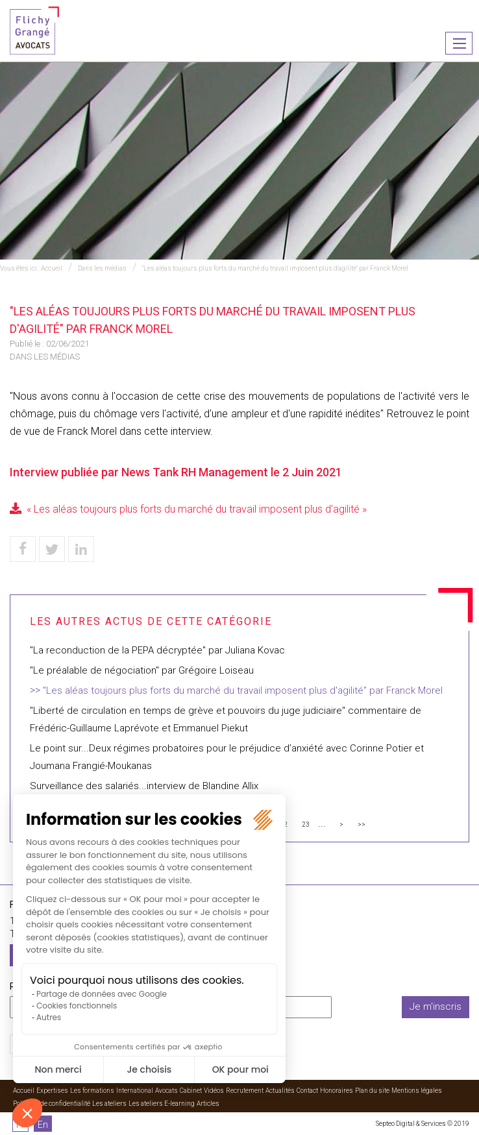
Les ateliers (109, 1103)
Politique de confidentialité (51, 1103)
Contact (307, 1090)
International (134, 1090)
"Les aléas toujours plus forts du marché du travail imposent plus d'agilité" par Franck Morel (275, 268)
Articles (208, 1103)
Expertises (52, 1090)
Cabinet (191, 1090)
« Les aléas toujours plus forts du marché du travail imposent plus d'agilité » (197, 509)
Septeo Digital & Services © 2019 (422, 1123)
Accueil (51, 268)
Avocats (166, 1090)
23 (306, 824)
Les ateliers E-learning (162, 1103)
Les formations (92, 1090)
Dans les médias (102, 268)
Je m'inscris (435, 1006)
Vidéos (214, 1090)
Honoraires (336, 1090)
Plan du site (372, 1090)
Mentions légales (416, 1090)
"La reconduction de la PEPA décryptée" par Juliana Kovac (157, 650)
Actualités (280, 1090)
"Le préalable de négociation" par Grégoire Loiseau (142, 670)
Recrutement (245, 1090)
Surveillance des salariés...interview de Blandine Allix (144, 786)
